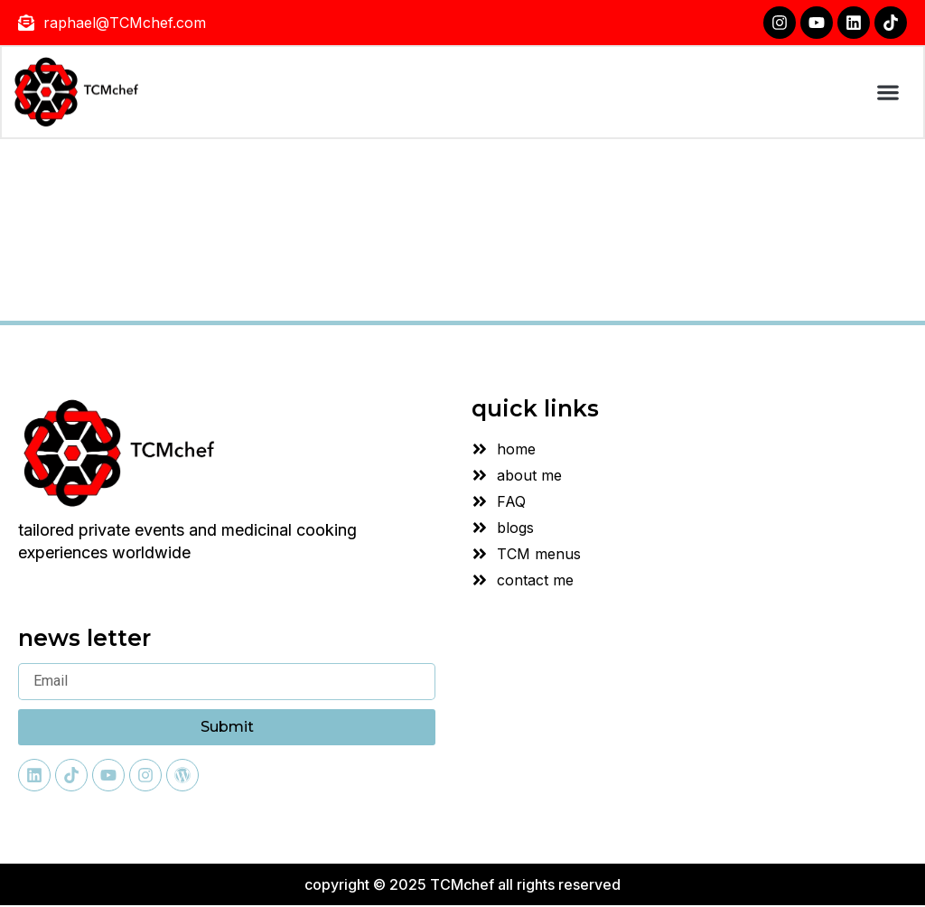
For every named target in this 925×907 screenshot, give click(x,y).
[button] (886, 93)
